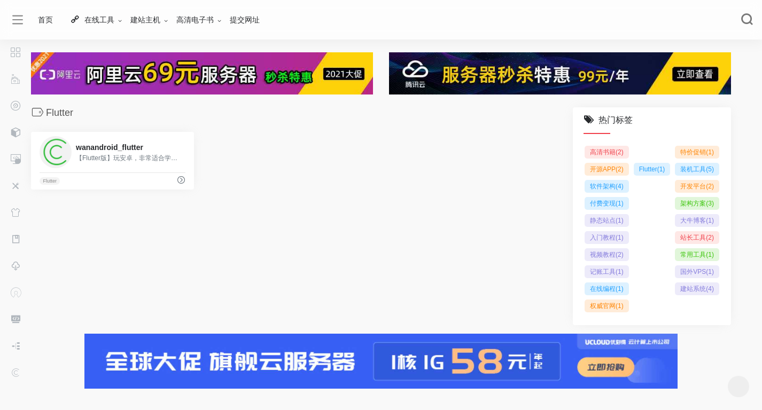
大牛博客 (697, 220)
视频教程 (607, 254)
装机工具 (697, 169)
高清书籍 (607, 152)
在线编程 (607, 289)
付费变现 (607, 203)
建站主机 (145, 19)
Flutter (50, 181)
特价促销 (697, 152)
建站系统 (697, 289)
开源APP (607, 169)
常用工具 (697, 254)
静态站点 (607, 220)
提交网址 (245, 19)
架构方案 (697, 203)
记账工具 (607, 271)
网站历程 (5, 395)
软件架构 (607, 186)
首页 (45, 19)
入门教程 (607, 237)
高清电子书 (195, 19)
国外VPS (697, 271)
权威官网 (607, 306)
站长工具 (697, 237)
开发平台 (697, 186)
